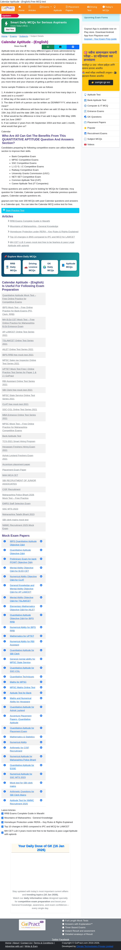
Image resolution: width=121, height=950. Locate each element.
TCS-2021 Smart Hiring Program (18, 441)
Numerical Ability (18, 742)
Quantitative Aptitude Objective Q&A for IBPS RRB (22, 618)
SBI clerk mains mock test (15, 520)
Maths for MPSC (18, 682)
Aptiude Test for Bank (20, 693)
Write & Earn (31, 946)
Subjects (23, 36)
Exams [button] (45, 7)
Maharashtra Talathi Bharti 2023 (18, 514)
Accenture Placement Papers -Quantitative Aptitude (20, 719)
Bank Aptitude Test (11, 436)
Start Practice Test (15, 210)
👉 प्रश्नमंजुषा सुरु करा (100, 82)
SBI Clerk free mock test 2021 (17, 390)
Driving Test (92, 9)
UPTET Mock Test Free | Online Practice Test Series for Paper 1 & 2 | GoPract (19, 372)
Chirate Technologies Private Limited (94, 946)
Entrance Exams (94, 111)
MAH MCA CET (10, 475)
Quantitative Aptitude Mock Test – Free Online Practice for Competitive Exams (19, 298)
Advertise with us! (14, 946)
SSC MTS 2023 (10, 509)
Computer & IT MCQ (96, 106)
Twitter (55, 939)
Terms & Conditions (43, 943)
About (16, 943)
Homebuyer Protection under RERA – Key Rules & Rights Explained (44, 231)
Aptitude (58, 9)
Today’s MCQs (108, 9)
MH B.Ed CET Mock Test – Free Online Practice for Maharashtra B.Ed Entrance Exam (18, 323)
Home (21, 9)
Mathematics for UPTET (22, 636)
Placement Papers (72, 9)
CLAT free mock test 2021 (15, 404)
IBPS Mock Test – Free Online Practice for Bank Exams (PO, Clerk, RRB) (17, 310)
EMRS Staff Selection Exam (16, 503)
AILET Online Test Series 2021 (17, 349)
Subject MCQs (93, 139)
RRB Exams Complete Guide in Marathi (30, 221)
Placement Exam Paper (14, 470)
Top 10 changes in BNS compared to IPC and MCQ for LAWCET (42, 237)
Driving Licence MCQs (30, 267)
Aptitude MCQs (68, 265)
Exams (13, 36)
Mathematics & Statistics (22, 737)
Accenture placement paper (16, 464)
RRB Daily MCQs (11, 267)
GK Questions (93, 117)
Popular (89, 128)
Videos (89, 144)
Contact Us (26, 943)
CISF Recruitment (11, 489)
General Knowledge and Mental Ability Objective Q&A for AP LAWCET (22, 588)
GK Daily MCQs (48, 267)
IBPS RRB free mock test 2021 (17, 355)
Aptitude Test (92, 94)
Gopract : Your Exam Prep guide (100, 39)
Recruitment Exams (95, 133)
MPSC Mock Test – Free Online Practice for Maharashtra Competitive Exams (18, 427)
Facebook (64, 939)
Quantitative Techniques (22, 676)
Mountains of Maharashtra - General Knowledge (34, 226)
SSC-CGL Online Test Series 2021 (19, 409)
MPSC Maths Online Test (22, 687)
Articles (32, 9)
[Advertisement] (63, 294)
